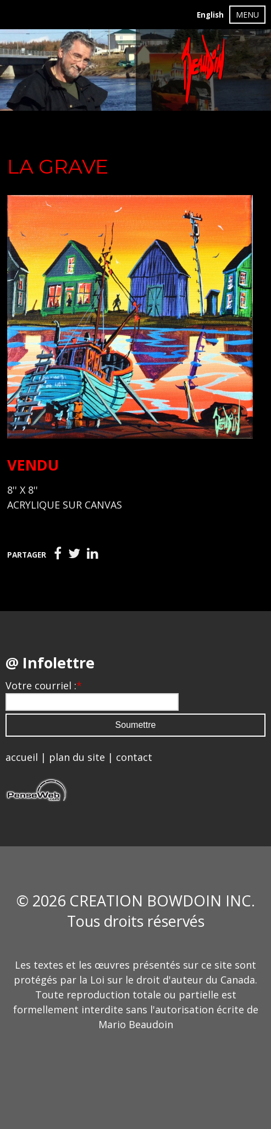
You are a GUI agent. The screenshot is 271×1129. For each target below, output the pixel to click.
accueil (21, 757)
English (210, 15)
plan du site (77, 757)
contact (134, 757)
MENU (247, 14)
